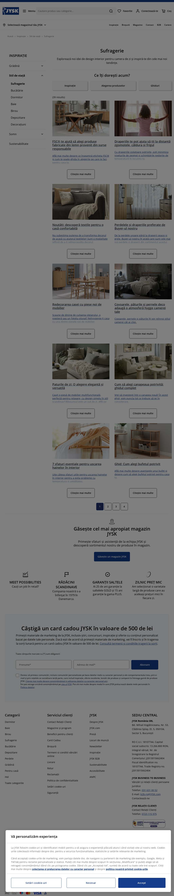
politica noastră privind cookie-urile (127, 869)
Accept (142, 882)
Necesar (91, 882)
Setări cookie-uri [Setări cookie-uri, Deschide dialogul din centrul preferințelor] (36, 882)
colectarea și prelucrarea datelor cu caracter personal (63, 869)
